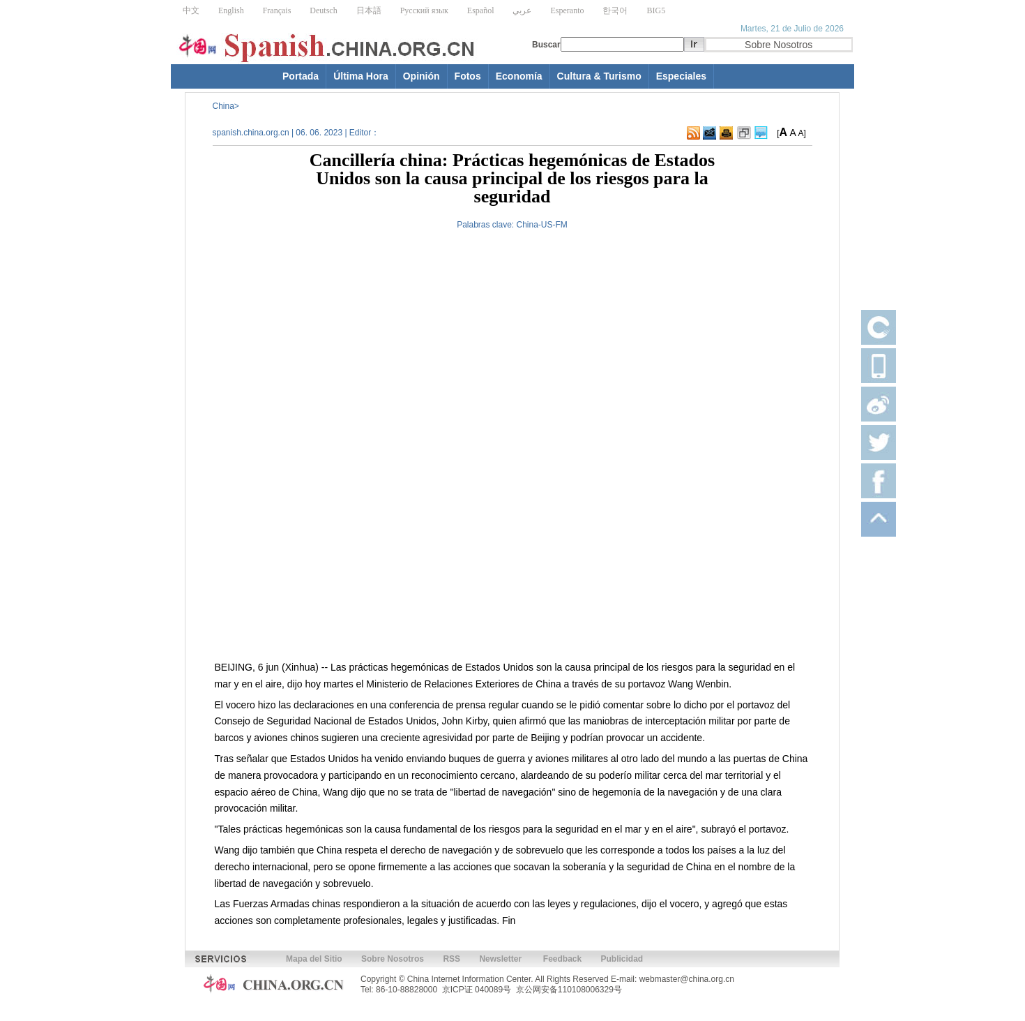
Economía (519, 76)
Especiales (681, 76)
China (223, 106)
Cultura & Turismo (599, 76)
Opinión (421, 76)
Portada (300, 76)
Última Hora (360, 76)
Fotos (468, 76)
